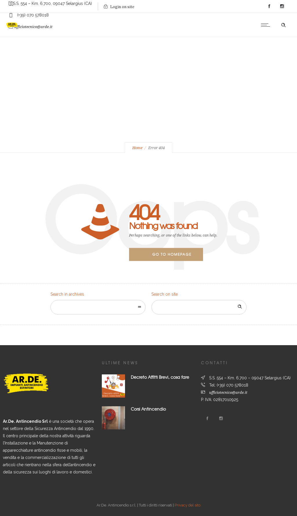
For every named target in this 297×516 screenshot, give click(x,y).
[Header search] (283, 25)
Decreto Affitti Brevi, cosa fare (160, 377)
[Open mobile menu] (267, 25)
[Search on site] (199, 307)
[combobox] (98, 307)
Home (137, 148)
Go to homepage (171, 254)
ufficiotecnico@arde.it (228, 392)
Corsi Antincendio (148, 409)
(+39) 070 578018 (232, 385)
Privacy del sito (187, 505)
